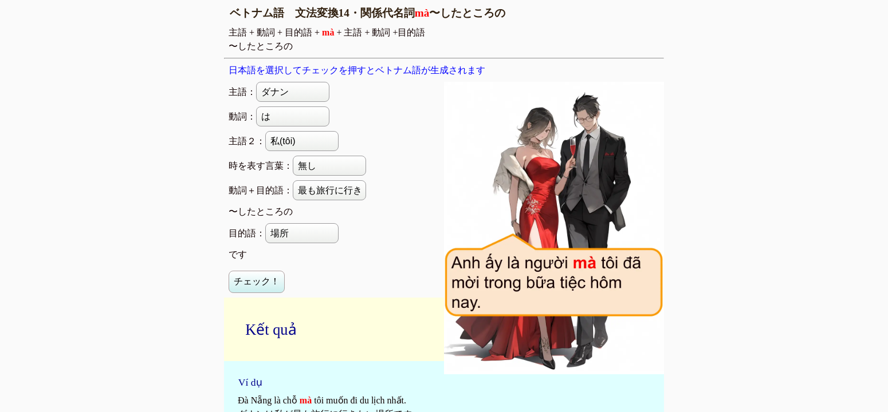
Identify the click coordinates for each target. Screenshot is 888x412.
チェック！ (257, 281)
